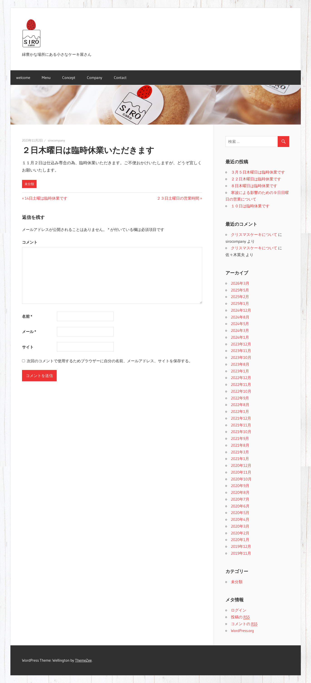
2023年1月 (240, 371)
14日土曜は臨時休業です (46, 198)
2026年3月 (240, 283)
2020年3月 (240, 526)
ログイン (238, 610)
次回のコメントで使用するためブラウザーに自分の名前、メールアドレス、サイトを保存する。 (110, 360)
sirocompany (56, 140)
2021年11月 (241, 425)
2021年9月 (240, 438)
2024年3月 (240, 330)
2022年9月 (240, 398)
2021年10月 (241, 431)
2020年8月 (240, 492)
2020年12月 (241, 465)
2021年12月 (241, 418)
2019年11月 (241, 553)
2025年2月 (240, 296)
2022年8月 (240, 404)
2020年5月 (240, 512)
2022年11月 (241, 384)
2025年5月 (240, 290)
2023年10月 (241, 357)
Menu (46, 77)
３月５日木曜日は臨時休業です (258, 172)
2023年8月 (240, 364)
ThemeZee (83, 660)
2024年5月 (240, 323)
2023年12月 (241, 344)
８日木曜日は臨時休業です (254, 185)
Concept (68, 77)
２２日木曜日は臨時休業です (256, 178)
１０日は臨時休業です (250, 205)
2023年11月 (241, 350)
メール (29, 331)
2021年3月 (240, 452)
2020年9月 (240, 485)
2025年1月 (240, 303)
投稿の (240, 616)
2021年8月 (240, 445)
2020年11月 (241, 472)
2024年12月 (241, 310)
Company (94, 77)
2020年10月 (241, 479)
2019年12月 (241, 546)
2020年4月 (240, 519)
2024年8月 (240, 317)
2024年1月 (240, 337)
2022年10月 (241, 391)
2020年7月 (240, 499)
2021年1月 (240, 458)
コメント (29, 242)
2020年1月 (240, 539)
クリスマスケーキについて (254, 234)
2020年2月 (240, 533)
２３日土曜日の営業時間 (178, 198)
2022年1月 (240, 411)
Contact (120, 77)
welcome (23, 77)
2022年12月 (241, 377)
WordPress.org (242, 630)
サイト (28, 347)
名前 (27, 316)
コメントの (244, 623)
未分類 (29, 184)
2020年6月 (240, 506)
